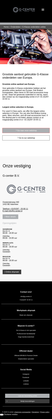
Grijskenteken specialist (26, 359)
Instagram (26, 374)
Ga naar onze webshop (27, 131)
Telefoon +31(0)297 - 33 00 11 (15, 209)
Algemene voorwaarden (22, 412)
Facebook (26, 377)
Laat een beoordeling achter (27, 396)
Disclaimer (35, 412)
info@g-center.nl (26, 296)
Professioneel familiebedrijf (26, 334)
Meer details (11, 217)
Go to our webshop (27, 138)
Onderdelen (15, 27)
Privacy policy (45, 412)
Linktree (26, 384)
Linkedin (26, 381)
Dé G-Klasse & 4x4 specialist (26, 330)
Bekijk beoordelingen (28, 401)
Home (6, 27)
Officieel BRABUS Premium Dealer (26, 355)
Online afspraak (12, 272)
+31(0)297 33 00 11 (26, 300)
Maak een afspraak (26, 315)
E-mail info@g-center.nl (12, 211)
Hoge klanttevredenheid (26, 337)
